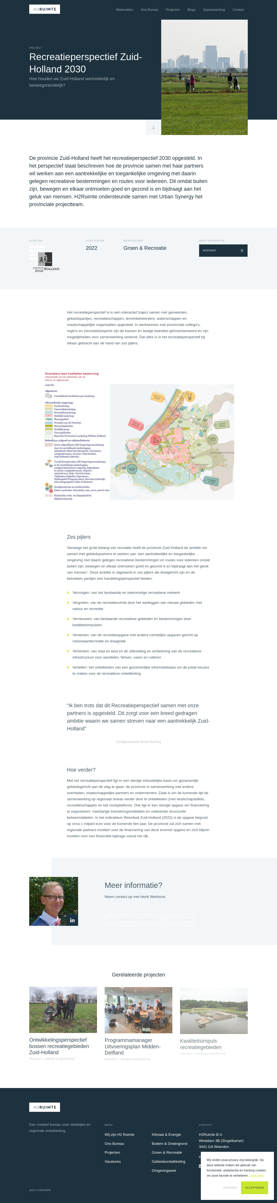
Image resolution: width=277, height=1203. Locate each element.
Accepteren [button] (254, 1187)
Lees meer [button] (256, 1175)
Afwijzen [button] (230, 1187)
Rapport (209, 250)
